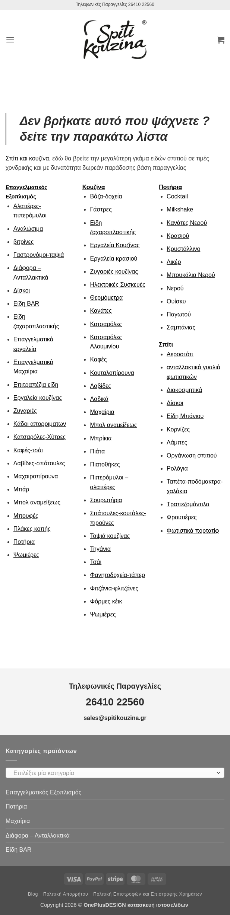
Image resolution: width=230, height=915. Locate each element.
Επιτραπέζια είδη (36, 385)
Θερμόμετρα (106, 297)
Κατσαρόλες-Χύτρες (39, 437)
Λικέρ (174, 262)
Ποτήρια (24, 542)
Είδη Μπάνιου (185, 416)
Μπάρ (21, 489)
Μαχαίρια (102, 412)
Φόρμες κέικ (106, 601)
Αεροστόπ (180, 354)
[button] (10, 40)
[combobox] (115, 773)
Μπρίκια (100, 438)
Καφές (98, 359)
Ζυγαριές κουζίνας (114, 271)
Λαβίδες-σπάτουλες (39, 463)
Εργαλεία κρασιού (113, 258)
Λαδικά (99, 399)
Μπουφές (25, 516)
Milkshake (180, 209)
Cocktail (177, 196)
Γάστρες (100, 209)
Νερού (175, 288)
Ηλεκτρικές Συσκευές (117, 284)
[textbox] (113, 773)
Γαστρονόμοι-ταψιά (38, 255)
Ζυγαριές (25, 411)
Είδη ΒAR (26, 303)
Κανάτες (100, 310)
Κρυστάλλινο (183, 249)
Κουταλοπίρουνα (112, 373)
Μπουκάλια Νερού (191, 275)
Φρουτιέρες (181, 517)
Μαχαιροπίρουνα (35, 476)
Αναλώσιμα (28, 229)
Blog (33, 894)
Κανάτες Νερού (187, 223)
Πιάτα (97, 451)
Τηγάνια (100, 549)
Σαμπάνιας (181, 327)
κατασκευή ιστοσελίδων (158, 905)
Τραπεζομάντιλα (188, 504)
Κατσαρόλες (106, 324)
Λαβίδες (100, 386)
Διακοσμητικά (184, 390)
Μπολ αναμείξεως (36, 502)
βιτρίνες (23, 242)
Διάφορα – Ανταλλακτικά (38, 835)
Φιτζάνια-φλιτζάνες (114, 588)
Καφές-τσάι (28, 450)
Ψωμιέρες (26, 555)
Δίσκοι (21, 290)
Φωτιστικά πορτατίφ (193, 530)
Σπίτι (166, 344)
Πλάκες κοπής (32, 529)
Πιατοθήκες (105, 464)
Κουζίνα (93, 187)
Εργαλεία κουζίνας (37, 398)
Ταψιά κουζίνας (110, 536)
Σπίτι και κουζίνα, (28, 158)
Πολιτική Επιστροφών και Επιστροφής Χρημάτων (147, 894)
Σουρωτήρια (106, 500)
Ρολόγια (177, 468)
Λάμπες (177, 442)
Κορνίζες (178, 429)
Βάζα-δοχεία (106, 196)
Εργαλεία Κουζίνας (114, 245)
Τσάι (95, 562)
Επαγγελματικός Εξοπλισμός (43, 792)
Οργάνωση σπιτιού (192, 455)
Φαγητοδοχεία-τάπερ (117, 575)
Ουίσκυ (176, 301)
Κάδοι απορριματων (39, 424)
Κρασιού (178, 236)
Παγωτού (179, 314)
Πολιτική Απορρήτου (65, 894)
